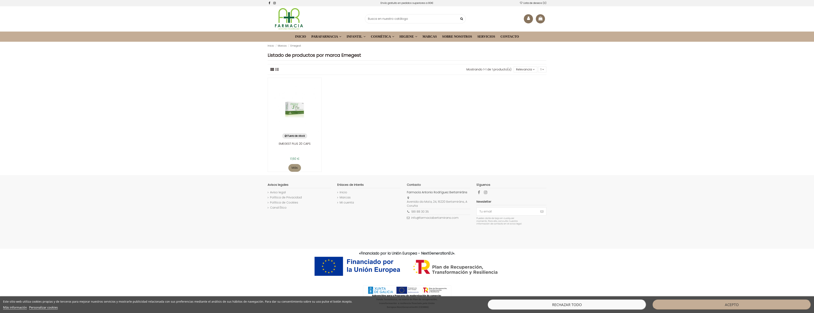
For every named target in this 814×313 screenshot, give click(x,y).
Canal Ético (278, 208)
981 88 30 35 (420, 212)
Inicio (343, 192)
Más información (15, 307)
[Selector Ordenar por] (525, 69)
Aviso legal (278, 192)
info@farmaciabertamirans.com (434, 218)
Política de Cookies (284, 203)
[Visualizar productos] (277, 69)
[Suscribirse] (542, 211)
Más (295, 168)
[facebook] (269, 3)
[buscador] (415, 18)
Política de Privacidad (286, 197)
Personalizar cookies (43, 307)
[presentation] (510, 235)
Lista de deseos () (533, 3)
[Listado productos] (272, 69)
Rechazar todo (567, 304)
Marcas (345, 197)
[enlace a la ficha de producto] (295, 121)
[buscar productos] (461, 18)
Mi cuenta (347, 203)
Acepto (732, 304)
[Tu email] (507, 211)
